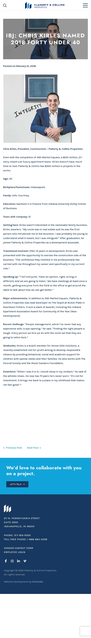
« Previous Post (12, 447)
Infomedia (37, 581)
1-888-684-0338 (37, 539)
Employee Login (14, 552)
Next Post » (34, 447)
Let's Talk (15, 484)
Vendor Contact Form (18, 548)
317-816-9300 (22, 535)
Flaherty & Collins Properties (44, 5)
